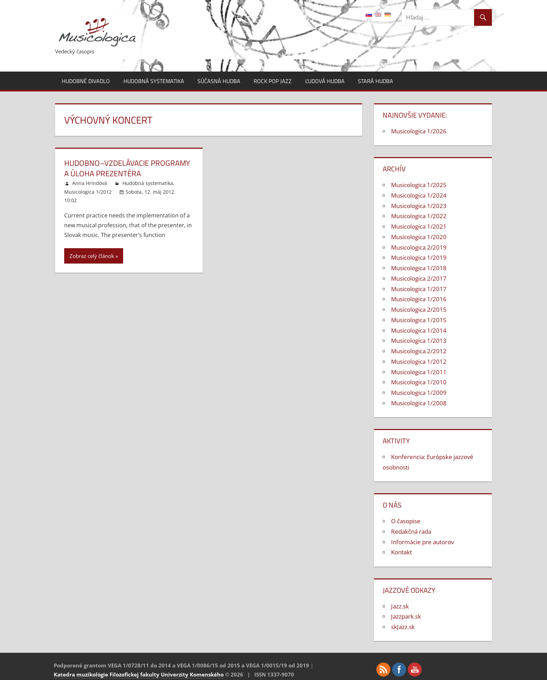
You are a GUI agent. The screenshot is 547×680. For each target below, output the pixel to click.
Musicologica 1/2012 (88, 192)
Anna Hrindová (89, 183)
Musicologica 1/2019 (419, 257)
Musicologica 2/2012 (419, 351)
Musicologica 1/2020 (419, 237)
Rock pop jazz (273, 81)
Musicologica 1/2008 (419, 403)
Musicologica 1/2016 (419, 299)
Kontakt (401, 552)
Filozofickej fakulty (134, 674)
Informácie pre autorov (422, 542)
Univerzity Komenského (192, 674)
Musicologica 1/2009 (419, 393)
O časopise (405, 521)
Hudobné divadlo (86, 81)
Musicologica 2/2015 (419, 309)
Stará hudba (375, 81)
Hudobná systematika (153, 81)
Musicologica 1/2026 (419, 131)
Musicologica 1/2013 (419, 341)
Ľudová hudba (325, 81)
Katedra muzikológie (81, 674)
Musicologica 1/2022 (419, 216)
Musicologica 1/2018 (419, 268)
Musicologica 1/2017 (419, 289)
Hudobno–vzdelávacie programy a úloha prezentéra (127, 168)
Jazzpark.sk (406, 616)
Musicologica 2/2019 (419, 247)
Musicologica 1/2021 (419, 226)
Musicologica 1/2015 (419, 320)
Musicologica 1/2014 (419, 330)
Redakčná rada (411, 531)
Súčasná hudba (218, 81)
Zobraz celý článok (91, 255)
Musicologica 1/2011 (419, 372)
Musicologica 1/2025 (419, 185)
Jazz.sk (400, 606)
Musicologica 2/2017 (419, 278)
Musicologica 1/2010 (419, 382)
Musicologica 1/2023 (419, 206)
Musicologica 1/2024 (419, 195)
